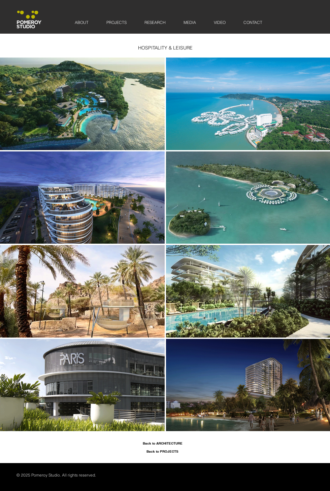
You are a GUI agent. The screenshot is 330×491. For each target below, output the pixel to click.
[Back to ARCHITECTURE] (162, 443)
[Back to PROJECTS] (162, 451)
